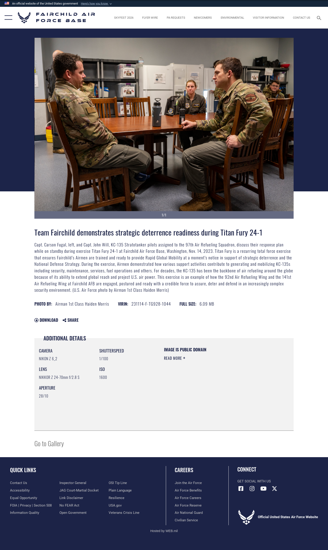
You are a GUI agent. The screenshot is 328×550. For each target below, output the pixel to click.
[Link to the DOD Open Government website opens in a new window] (73, 513)
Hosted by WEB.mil (164, 531)
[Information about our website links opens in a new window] (71, 498)
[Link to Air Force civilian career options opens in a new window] (186, 520)
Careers (184, 470)
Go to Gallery (49, 443)
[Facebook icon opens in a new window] (240, 488)
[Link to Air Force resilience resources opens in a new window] (116, 498)
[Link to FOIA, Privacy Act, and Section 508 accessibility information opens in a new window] (31, 505)
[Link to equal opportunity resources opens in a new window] (23, 498)
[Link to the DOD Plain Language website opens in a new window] (120, 490)
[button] (97, 3)
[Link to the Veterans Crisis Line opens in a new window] (124, 513)
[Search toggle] (320, 18)
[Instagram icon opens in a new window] (252, 488)
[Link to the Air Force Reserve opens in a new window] (188, 505)
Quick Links (23, 470)
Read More (173, 358)
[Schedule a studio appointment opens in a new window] (175, 17)
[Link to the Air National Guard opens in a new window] (189, 513)
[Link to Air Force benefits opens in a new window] (188, 490)
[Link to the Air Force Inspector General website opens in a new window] (72, 483)
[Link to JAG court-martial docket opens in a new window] (79, 490)
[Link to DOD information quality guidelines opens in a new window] (24, 513)
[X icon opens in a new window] (274, 488)
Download (46, 320)
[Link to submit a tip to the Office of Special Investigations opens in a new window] (118, 483)
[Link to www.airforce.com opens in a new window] (188, 483)
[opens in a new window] (124, 17)
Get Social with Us (254, 481)
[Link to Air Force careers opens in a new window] (188, 498)
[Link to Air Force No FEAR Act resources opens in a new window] (69, 505)
